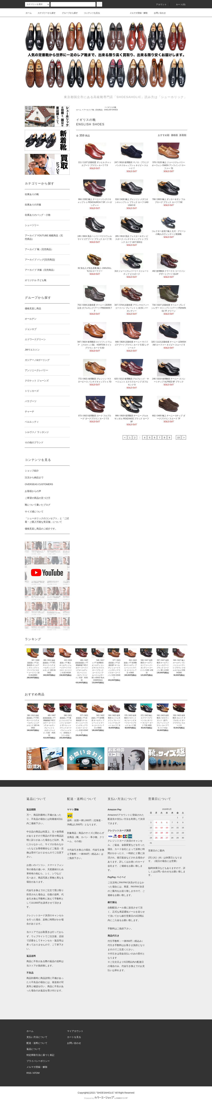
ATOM (36, 1073)
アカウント (159, 4)
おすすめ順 (163, 135)
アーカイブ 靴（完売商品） (93, 110)
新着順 (182, 135)
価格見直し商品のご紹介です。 (41, 528)
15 (178, 437)
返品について (33, 1049)
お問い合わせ (158, 13)
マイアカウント (75, 1031)
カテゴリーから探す (45, 13)
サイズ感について (34, 511)
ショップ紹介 (32, 470)
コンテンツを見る (90, 13)
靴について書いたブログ (37, 504)
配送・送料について (36, 1043)
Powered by (106, 1098)
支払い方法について (36, 1037)
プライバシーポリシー (38, 1061)
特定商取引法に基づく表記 (40, 1055)
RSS (28, 1073)
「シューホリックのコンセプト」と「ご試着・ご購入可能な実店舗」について (47, 520)
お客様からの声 (33, 491)
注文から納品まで (34, 477)
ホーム (29, 13)
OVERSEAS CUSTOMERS (39, 484)
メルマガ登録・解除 (137, 13)
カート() (179, 4)
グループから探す (68, 13)
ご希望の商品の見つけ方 (37, 498)
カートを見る (74, 1037)
